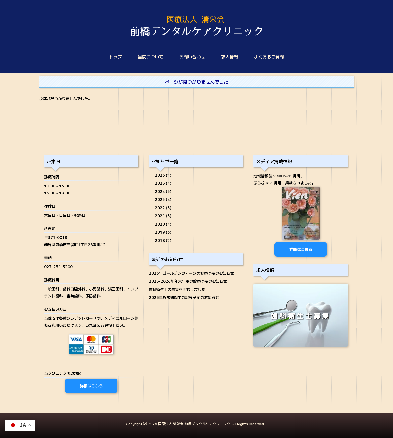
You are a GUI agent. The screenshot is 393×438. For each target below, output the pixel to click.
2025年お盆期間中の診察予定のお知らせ (184, 297)
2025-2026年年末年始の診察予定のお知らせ (188, 281)
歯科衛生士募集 (300, 315)
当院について (150, 57)
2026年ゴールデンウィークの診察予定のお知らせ (191, 273)
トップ (115, 57)
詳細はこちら (91, 385)
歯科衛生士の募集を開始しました (177, 289)
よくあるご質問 (269, 57)
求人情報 (229, 57)
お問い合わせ (192, 57)
